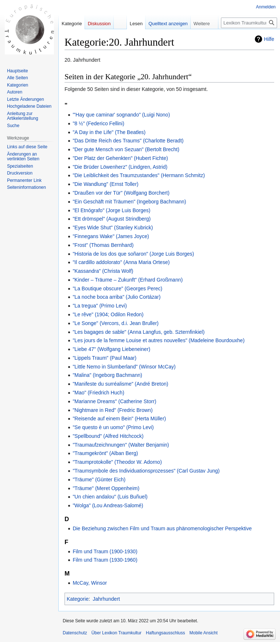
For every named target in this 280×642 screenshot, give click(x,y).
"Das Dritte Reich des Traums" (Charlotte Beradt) (128, 141)
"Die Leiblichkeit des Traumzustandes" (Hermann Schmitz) (139, 175)
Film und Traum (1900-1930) (105, 551)
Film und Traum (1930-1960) (105, 560)
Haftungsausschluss (165, 632)
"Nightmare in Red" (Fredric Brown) (112, 410)
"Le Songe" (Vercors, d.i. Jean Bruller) (116, 323)
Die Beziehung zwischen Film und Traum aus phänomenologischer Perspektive (162, 528)
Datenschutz (75, 632)
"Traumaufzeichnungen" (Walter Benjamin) (121, 445)
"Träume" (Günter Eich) (99, 479)
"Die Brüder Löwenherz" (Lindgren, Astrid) (120, 167)
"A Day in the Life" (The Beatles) (109, 132)
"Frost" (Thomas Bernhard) (103, 245)
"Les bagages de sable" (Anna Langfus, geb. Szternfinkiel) (139, 332)
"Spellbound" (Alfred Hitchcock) (108, 436)
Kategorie (78, 599)
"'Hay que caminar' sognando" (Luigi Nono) (121, 115)
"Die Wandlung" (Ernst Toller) (105, 184)
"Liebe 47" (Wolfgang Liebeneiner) (111, 349)
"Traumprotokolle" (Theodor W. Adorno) (117, 462)
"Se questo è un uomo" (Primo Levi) (113, 427)
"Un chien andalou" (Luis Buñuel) (110, 497)
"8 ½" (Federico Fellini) (98, 123)
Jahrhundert (106, 599)
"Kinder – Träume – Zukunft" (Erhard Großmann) (128, 280)
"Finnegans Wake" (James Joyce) (111, 236)
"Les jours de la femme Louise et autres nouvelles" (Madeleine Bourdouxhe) (158, 340)
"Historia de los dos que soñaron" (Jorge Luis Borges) (133, 254)
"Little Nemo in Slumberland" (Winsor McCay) (124, 367)
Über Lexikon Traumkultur (116, 632)
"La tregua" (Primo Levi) (100, 306)
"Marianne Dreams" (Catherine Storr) (114, 401)
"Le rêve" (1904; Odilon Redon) (108, 314)
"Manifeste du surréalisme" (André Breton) (120, 384)
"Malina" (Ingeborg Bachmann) (107, 375)
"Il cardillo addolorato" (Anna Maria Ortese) (121, 262)
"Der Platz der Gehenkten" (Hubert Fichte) (120, 158)
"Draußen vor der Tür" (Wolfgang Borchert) (121, 193)
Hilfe (269, 39)
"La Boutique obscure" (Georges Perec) (117, 288)
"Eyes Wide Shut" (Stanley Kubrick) (113, 227)
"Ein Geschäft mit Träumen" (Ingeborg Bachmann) (129, 202)
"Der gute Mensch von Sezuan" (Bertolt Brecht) (126, 149)
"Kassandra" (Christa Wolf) (103, 271)
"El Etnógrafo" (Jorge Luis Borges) (111, 210)
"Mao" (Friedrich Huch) (98, 392)
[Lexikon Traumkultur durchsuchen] (249, 23)
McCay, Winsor (90, 583)
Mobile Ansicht (203, 632)
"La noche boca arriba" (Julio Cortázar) (116, 297)
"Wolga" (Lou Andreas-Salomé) (108, 505)
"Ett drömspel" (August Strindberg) (112, 219)
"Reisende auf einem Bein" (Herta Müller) (119, 418)
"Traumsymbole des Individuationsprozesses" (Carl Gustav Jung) (146, 471)
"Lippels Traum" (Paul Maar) (104, 358)
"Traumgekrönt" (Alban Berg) (105, 453)
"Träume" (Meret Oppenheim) (106, 488)
